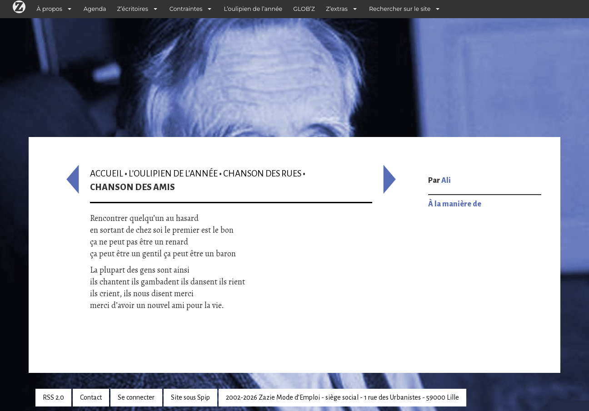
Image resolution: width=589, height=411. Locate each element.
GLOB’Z (304, 8)
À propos (49, 8)
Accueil (106, 173)
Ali (446, 180)
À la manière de (454, 204)
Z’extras (337, 8)
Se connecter (136, 397)
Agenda (95, 8)
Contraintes (186, 8)
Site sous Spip (190, 397)
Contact (91, 397)
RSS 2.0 (53, 397)
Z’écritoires (132, 8)
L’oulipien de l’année (253, 8)
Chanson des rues (262, 173)
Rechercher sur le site (399, 8)
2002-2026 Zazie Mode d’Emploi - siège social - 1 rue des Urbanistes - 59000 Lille (342, 397)
